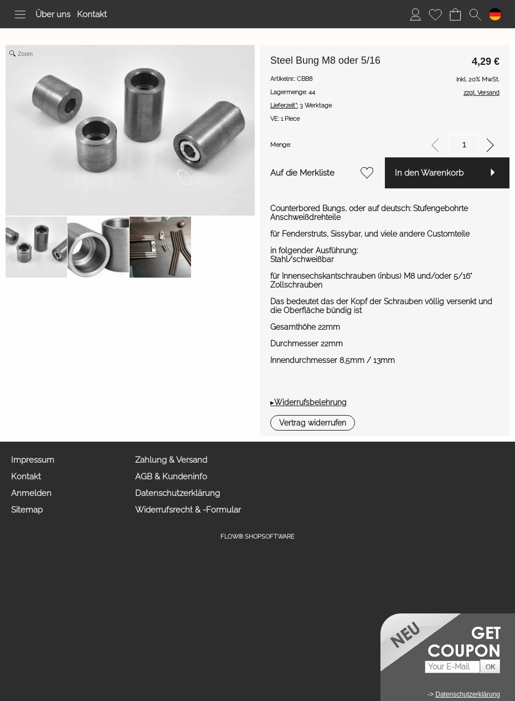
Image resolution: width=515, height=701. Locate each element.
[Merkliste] (435, 14)
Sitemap (27, 510)
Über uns (52, 14)
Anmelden (31, 493)
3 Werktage (301, 105)
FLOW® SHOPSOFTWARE (257, 536)
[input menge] (464, 145)
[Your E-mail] (452, 667)
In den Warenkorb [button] (429, 173)
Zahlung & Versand (171, 460)
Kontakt (92, 14)
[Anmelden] (415, 14)
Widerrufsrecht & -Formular (188, 510)
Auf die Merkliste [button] (302, 173)
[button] (20, 14)
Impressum (32, 460)
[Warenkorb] (455, 14)
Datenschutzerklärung (177, 493)
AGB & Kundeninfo (171, 477)
